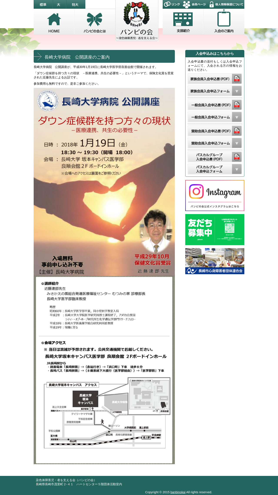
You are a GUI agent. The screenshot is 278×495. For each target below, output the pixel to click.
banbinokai (178, 492)
